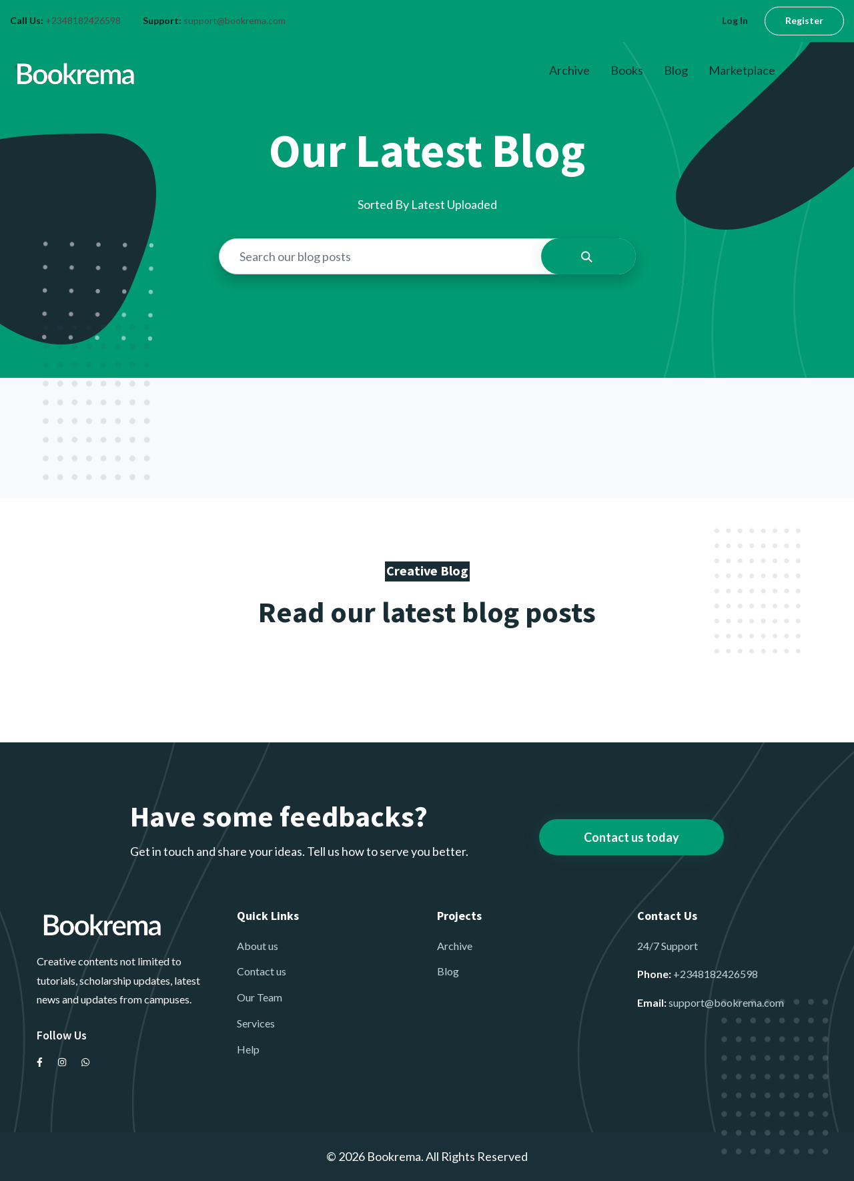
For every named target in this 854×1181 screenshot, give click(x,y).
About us (257, 945)
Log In (735, 20)
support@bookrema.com (234, 20)
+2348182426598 (83, 20)
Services (256, 1023)
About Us (820, 70)
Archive (569, 70)
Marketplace (742, 70)
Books (626, 70)
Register (804, 20)
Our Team (259, 997)
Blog (676, 70)
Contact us (261, 971)
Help (248, 1049)
